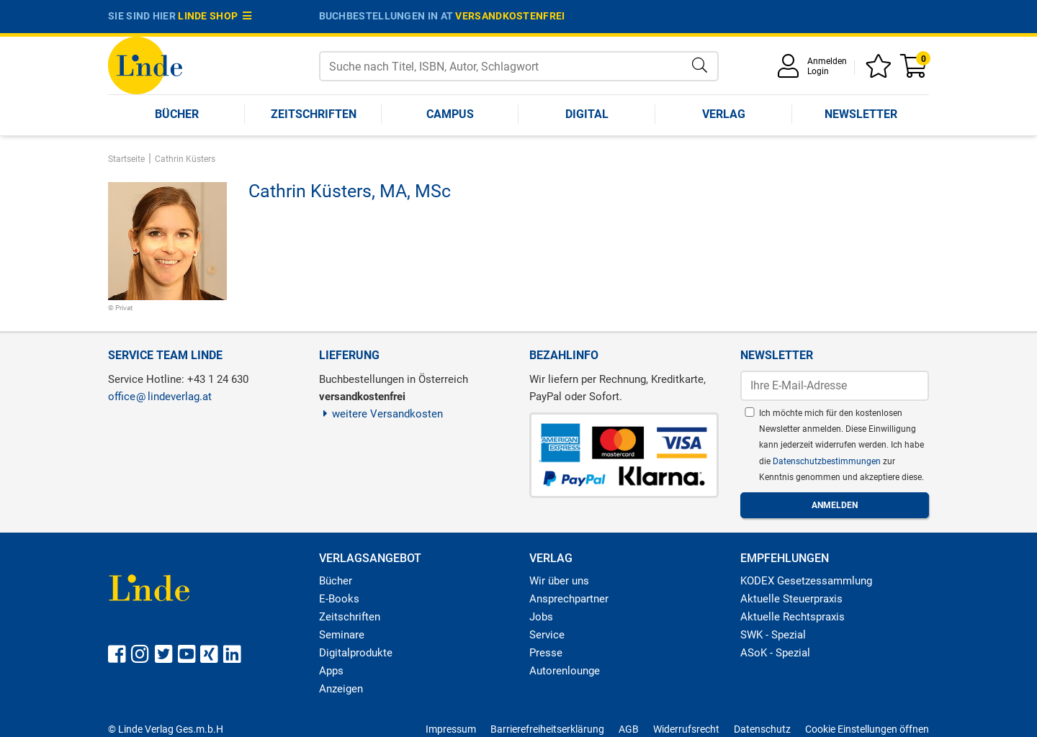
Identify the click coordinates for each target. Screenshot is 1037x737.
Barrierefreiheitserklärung (547, 729)
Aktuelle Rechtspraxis (792, 616)
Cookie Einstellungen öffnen (867, 729)
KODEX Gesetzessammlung (806, 580)
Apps (331, 670)
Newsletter (861, 114)
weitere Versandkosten (381, 413)
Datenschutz (762, 729)
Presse (545, 652)
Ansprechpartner (569, 598)
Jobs (541, 616)
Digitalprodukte (355, 652)
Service (547, 634)
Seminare (341, 634)
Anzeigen (341, 688)
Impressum (451, 729)
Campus (450, 114)
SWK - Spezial (773, 634)
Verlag (723, 114)
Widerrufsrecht (686, 729)
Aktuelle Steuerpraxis (791, 598)
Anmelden (827, 61)
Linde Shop (214, 16)
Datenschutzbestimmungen (828, 461)
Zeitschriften (313, 114)
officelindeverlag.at (160, 396)
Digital (587, 114)
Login (818, 71)
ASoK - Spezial (775, 652)
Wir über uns (559, 580)
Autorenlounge (564, 670)
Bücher (177, 114)
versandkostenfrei (510, 16)
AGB (629, 729)
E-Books (339, 598)
